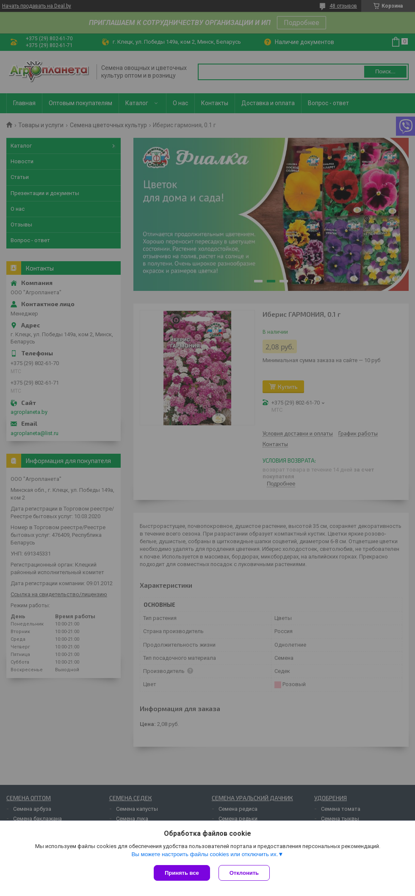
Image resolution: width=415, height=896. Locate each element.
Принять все (182, 873)
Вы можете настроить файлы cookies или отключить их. (204, 854)
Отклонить (244, 873)
